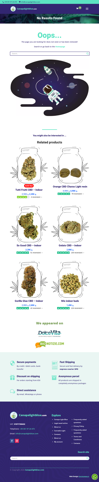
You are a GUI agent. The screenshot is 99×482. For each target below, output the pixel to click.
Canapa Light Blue (61, 419)
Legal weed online (61, 423)
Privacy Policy (79, 426)
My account (58, 442)
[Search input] (48, 53)
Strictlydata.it (84, 476)
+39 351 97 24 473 (10, 2)
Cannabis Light (59, 431)
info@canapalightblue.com (27, 433)
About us (57, 427)
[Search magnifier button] (87, 53)
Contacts (57, 434)
